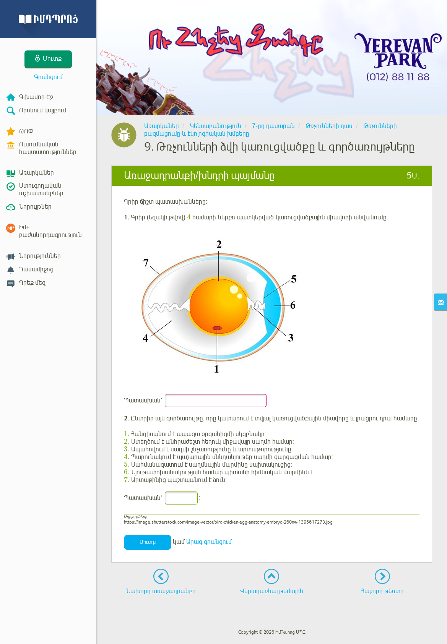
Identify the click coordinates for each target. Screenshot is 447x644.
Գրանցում (48, 77)
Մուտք (148, 542)
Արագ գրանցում (209, 542)
